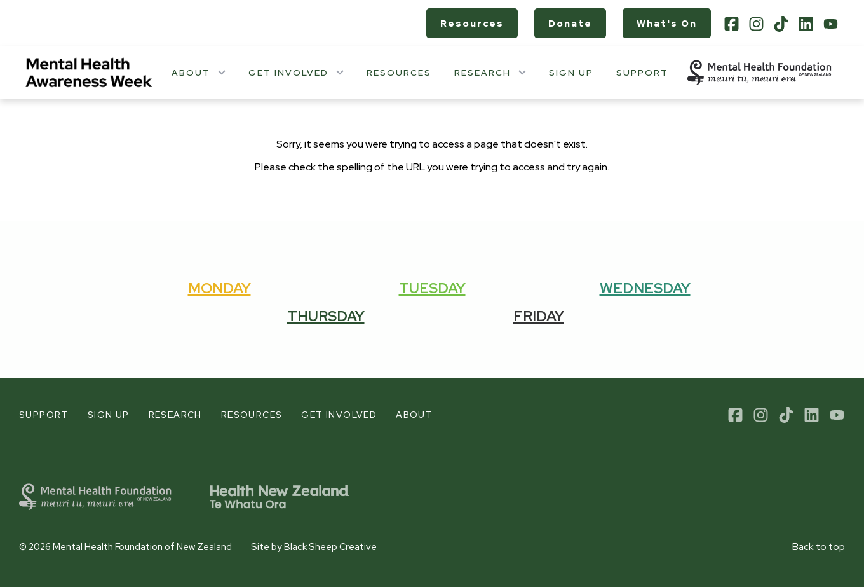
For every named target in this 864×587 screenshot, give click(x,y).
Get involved (288, 72)
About (191, 72)
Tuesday (432, 288)
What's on (667, 23)
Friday (538, 316)
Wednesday (645, 288)
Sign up (571, 72)
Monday (219, 288)
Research (482, 72)
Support (642, 72)
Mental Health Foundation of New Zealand (142, 547)
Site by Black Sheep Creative (314, 547)
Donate (570, 23)
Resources (472, 23)
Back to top (818, 547)
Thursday (326, 316)
